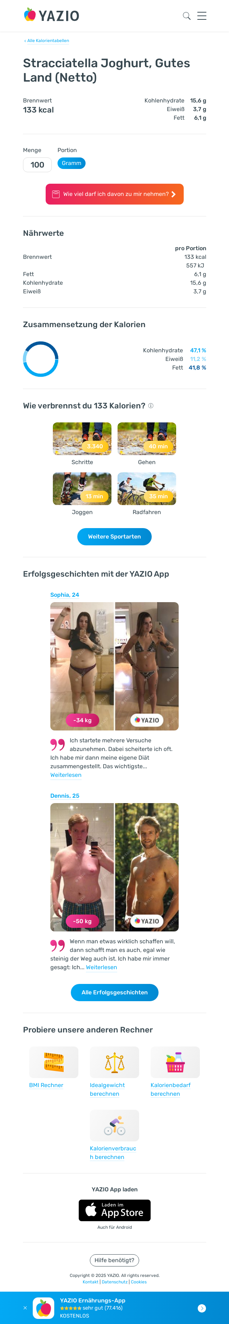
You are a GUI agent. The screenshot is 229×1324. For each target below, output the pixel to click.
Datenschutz (115, 1281)
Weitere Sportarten (114, 536)
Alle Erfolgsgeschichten (115, 992)
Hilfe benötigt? (114, 1260)
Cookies (139, 1281)
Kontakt (91, 1281)
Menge (32, 150)
